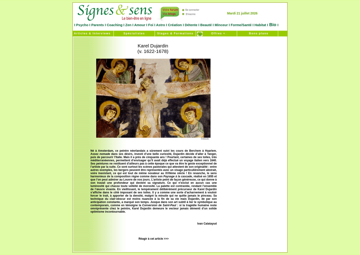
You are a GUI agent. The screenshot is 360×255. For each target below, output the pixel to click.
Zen (128, 25)
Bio (272, 24)
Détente (191, 25)
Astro (160, 25)
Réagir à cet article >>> (153, 238)
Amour (139, 25)
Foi (150, 25)
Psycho (81, 25)
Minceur (221, 25)
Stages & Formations (175, 33)
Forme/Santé (241, 25)
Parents (97, 25)
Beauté (206, 25)
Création (175, 25)
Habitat (260, 25)
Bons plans (257, 33)
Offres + (216, 33)
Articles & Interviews (92, 33)
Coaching (115, 25)
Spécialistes (134, 33)
